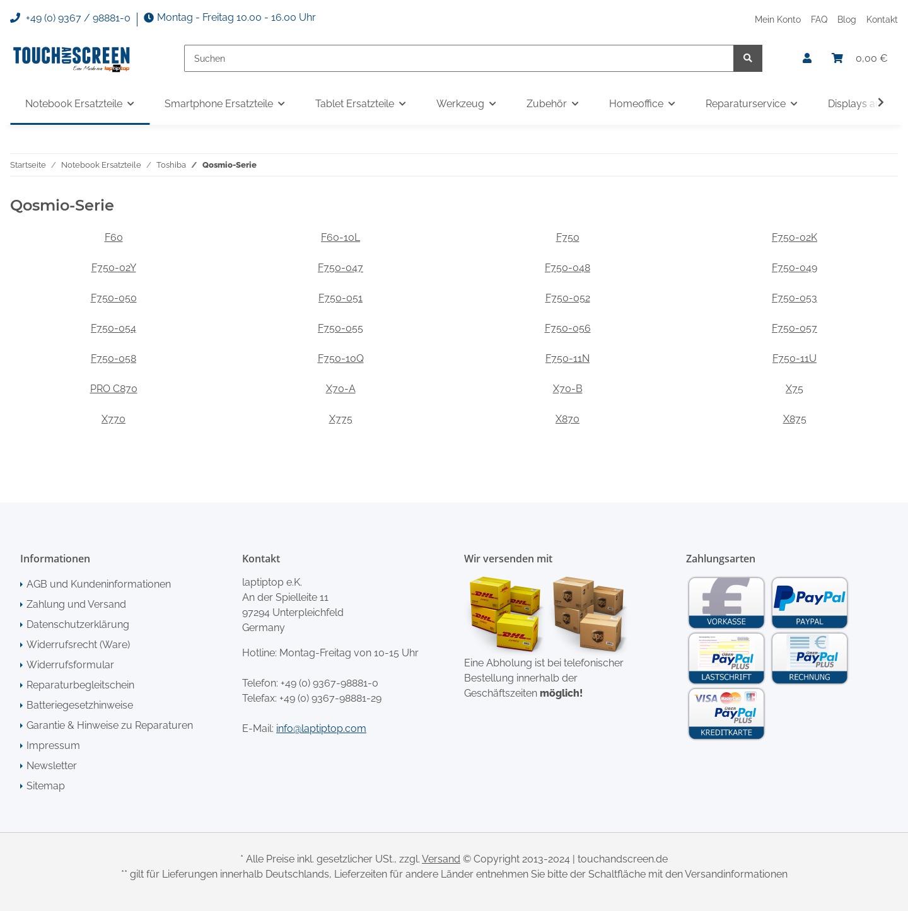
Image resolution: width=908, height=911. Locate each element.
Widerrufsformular (70, 665)
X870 (567, 419)
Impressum (53, 745)
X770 (113, 419)
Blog (846, 19)
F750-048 (567, 268)
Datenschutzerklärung (77, 624)
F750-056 (568, 328)
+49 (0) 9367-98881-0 (329, 683)
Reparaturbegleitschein (80, 685)
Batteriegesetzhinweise (79, 705)
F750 (567, 237)
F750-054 (113, 328)
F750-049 (794, 268)
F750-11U (794, 358)
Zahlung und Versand (76, 604)
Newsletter (51, 766)
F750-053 (794, 298)
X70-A (341, 389)
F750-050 (114, 298)
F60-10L (340, 237)
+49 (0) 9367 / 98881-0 (70, 18)
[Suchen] (459, 58)
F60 (114, 237)
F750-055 (340, 328)
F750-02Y (113, 268)
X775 (340, 419)
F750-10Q (341, 358)
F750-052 (567, 298)
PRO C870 (113, 389)
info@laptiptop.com (321, 728)
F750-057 (794, 328)
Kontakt (882, 19)
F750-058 (113, 358)
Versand (441, 859)
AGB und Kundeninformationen (98, 584)
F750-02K (794, 237)
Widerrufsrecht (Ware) (78, 645)
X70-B (568, 389)
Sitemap (45, 786)
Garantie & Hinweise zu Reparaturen (109, 725)
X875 (794, 419)
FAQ (819, 19)
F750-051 (340, 298)
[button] (807, 58)
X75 (794, 389)
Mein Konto (778, 19)
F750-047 (340, 268)
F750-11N (567, 358)
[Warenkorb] (860, 58)
